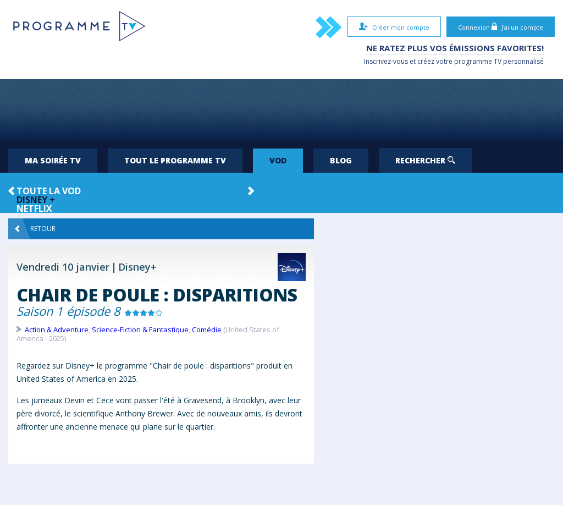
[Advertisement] (281, 109)
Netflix (34, 208)
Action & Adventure (57, 329)
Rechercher (425, 160)
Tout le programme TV (175, 160)
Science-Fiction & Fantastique (140, 329)
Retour (35, 229)
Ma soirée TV (53, 160)
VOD (277, 160)
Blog (341, 160)
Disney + (35, 200)
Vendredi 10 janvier (62, 266)
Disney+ (137, 266)
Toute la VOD (48, 191)
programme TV (477, 61)
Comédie (207, 329)
